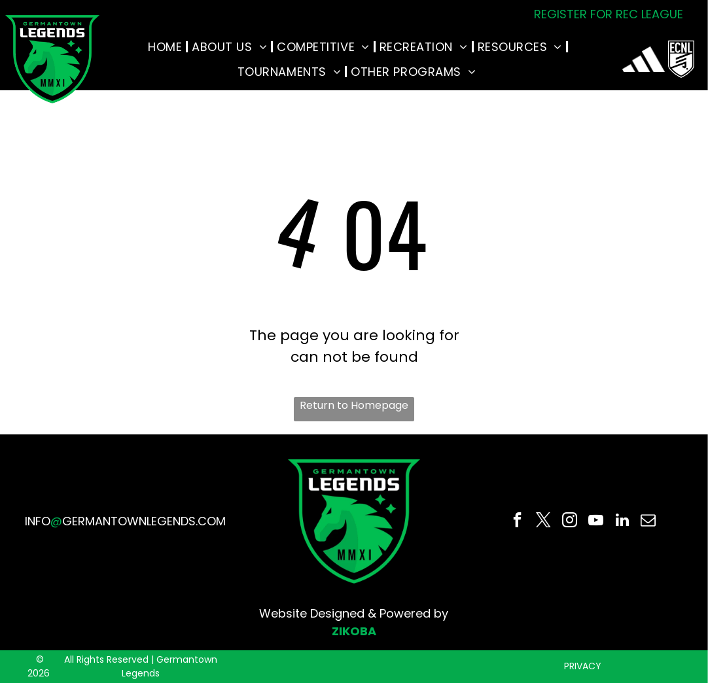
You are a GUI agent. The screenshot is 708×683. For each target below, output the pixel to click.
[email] (648, 521)
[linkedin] (622, 521)
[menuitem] (166, 46)
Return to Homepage (354, 405)
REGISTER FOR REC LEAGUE (608, 14)
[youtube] (595, 521)
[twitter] (543, 521)
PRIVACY (582, 666)
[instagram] (569, 521)
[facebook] (517, 521)
